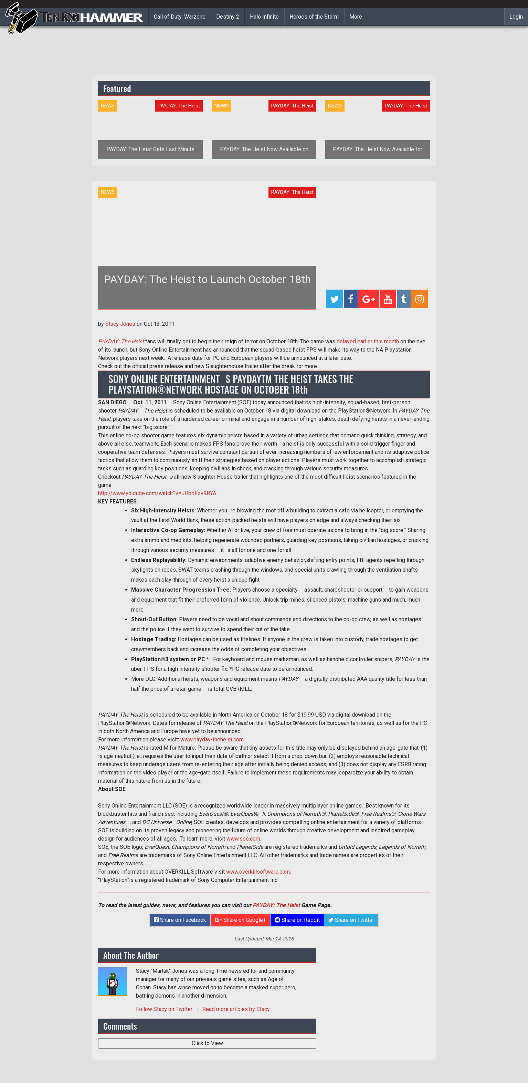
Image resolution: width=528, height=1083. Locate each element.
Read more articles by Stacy (236, 1009)
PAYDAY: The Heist (276, 905)
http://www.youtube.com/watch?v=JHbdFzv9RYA (157, 493)
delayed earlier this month (368, 341)
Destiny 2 (227, 16)
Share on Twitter (351, 920)
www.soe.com (243, 838)
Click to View (207, 1043)
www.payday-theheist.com (212, 739)
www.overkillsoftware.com (258, 871)
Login (516, 16)
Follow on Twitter (165, 1009)
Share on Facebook (180, 920)
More (355, 16)
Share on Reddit (297, 920)
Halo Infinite (264, 16)
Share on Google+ (240, 920)
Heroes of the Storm (314, 16)
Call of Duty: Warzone (179, 16)
